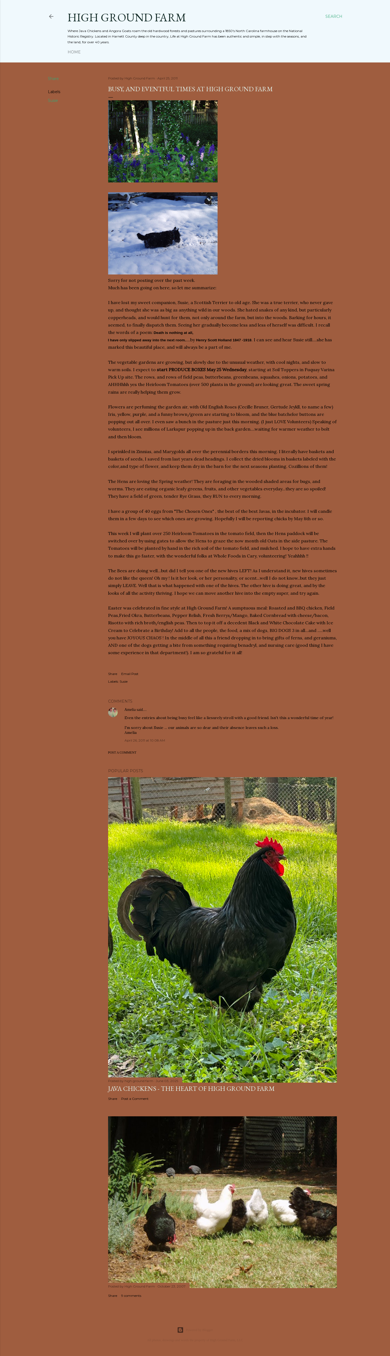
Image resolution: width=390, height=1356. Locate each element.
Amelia (130, 710)
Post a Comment (122, 752)
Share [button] (53, 78)
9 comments (131, 1296)
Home (74, 52)
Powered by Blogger (195, 1330)
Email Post (129, 674)
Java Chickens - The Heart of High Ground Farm (191, 1088)
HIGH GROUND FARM (127, 17)
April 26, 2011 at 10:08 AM (145, 740)
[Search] (333, 16)
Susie (53, 100)
